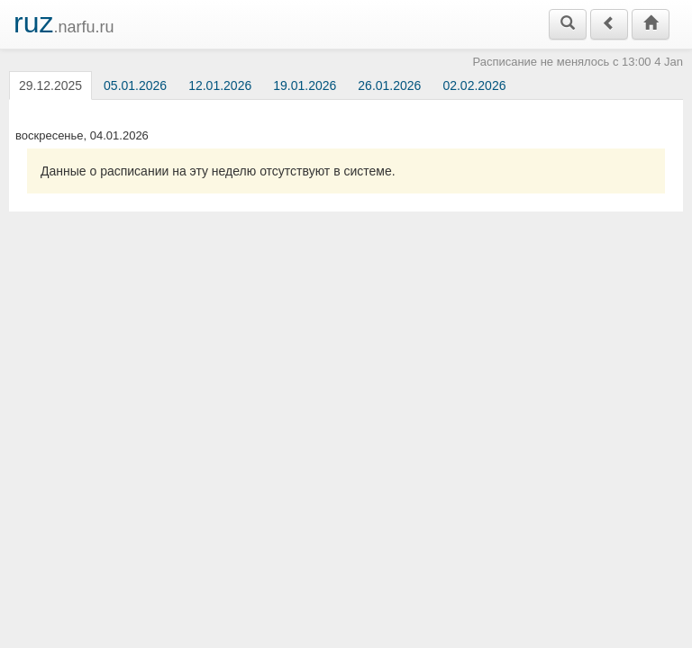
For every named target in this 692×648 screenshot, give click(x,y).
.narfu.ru (64, 22)
